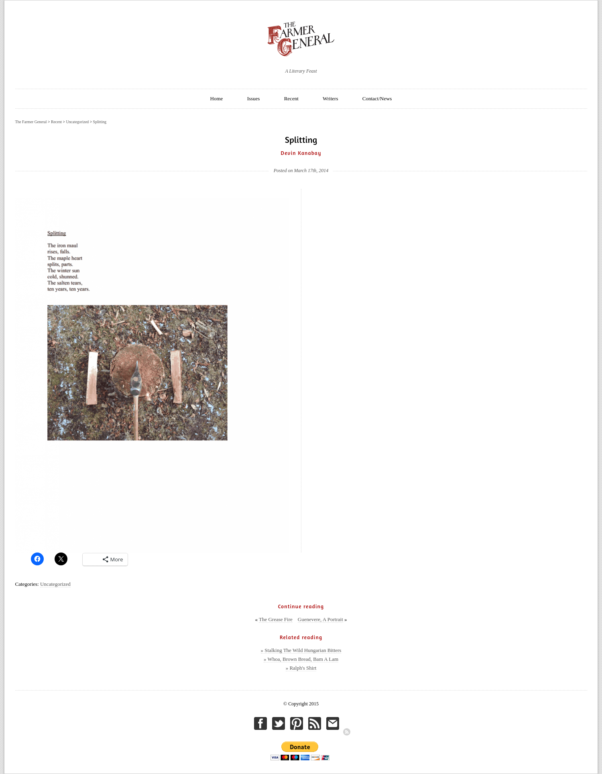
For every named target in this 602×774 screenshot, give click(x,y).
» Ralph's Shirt (301, 668)
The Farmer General (31, 122)
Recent (291, 98)
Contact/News (377, 98)
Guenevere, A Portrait (320, 619)
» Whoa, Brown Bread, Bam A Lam (301, 659)
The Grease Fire (276, 619)
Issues (253, 98)
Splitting (100, 122)
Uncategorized (55, 584)
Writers (330, 98)
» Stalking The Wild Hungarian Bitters (301, 650)
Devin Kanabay (301, 153)
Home (216, 98)
